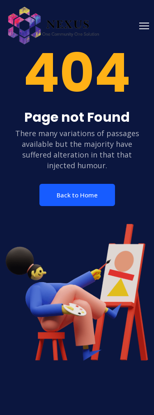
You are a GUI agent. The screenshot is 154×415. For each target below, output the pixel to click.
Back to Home (77, 195)
